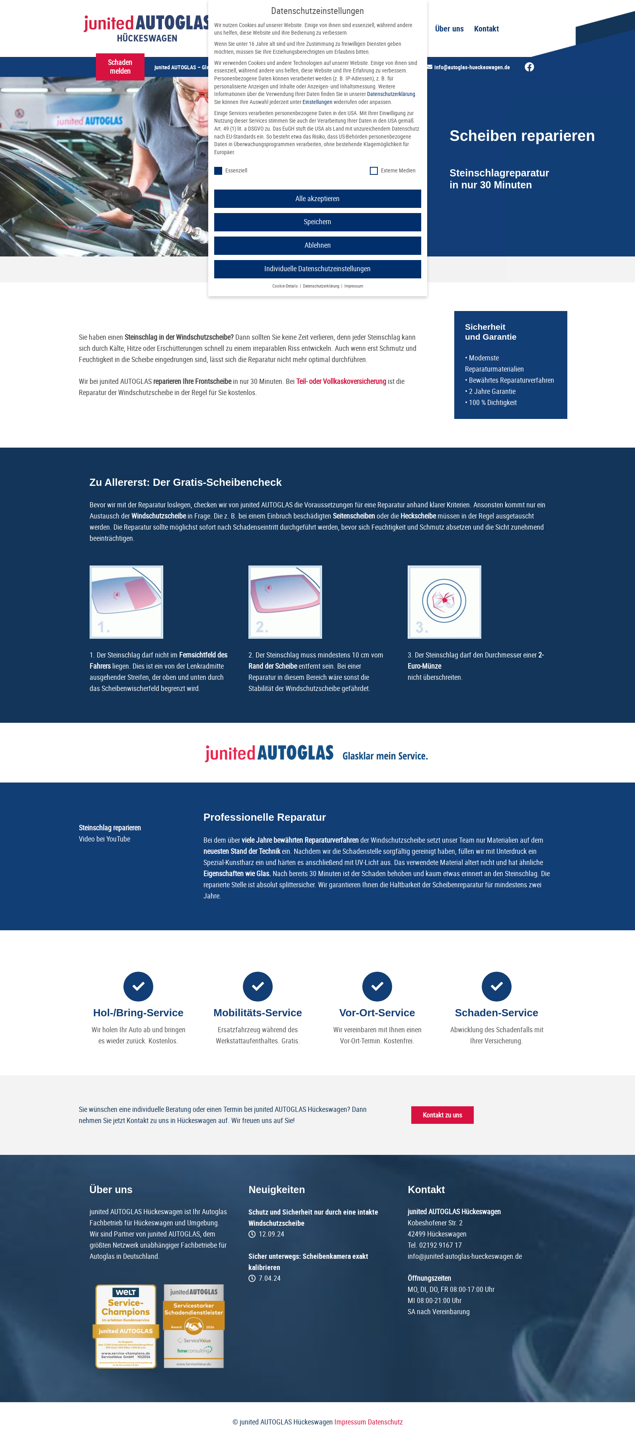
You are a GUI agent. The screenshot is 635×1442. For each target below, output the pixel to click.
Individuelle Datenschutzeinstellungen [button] (317, 269)
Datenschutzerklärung (391, 94)
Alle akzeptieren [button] (317, 199)
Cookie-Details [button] (285, 286)
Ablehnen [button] (318, 245)
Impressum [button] (353, 286)
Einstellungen (317, 102)
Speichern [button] (317, 222)
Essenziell (230, 170)
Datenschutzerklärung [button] (321, 286)
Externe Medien (393, 170)
